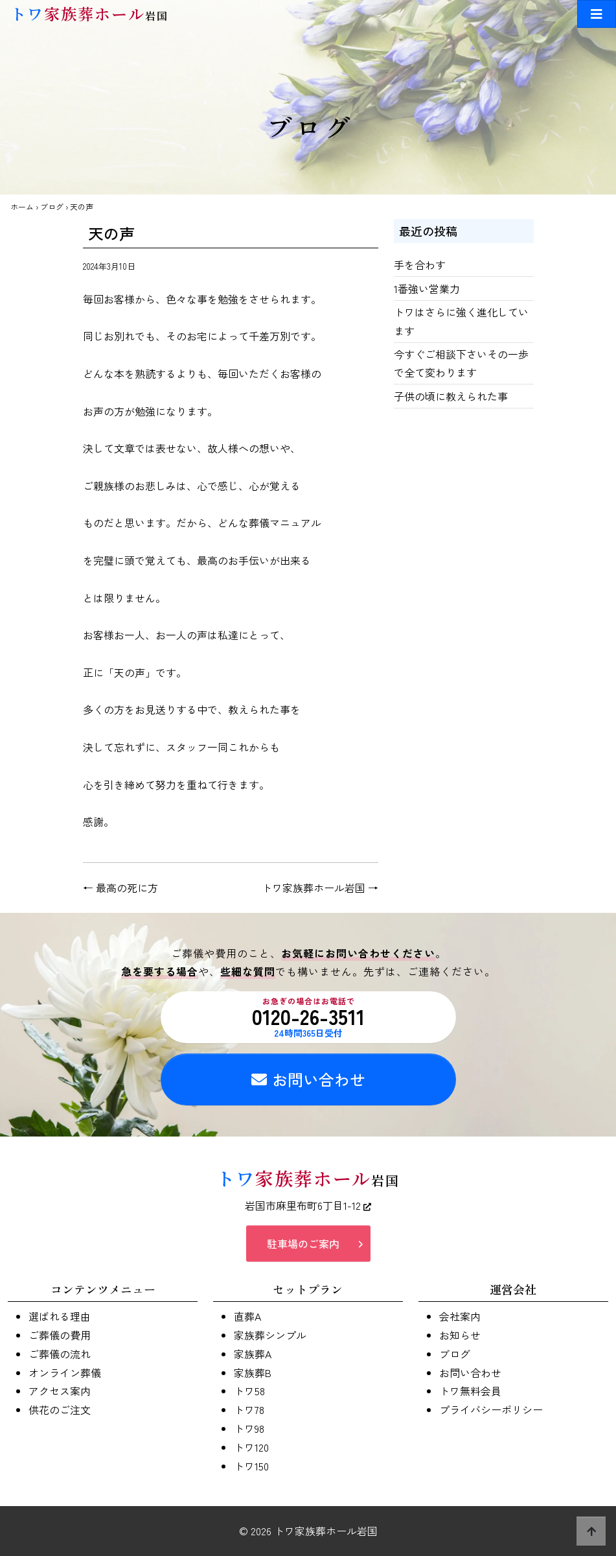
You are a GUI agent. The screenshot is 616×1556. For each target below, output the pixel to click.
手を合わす (420, 264)
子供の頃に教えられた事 (451, 396)
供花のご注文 (60, 1409)
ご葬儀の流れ (60, 1354)
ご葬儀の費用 (60, 1335)
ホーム (22, 206)
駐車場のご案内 (303, 1243)
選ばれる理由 (60, 1316)
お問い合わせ (308, 1079)
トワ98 (249, 1428)
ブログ (51, 206)
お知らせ (460, 1335)
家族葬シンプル (270, 1335)
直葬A (247, 1316)
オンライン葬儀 (65, 1372)
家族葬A (252, 1354)
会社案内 (460, 1316)
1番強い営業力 (427, 288)
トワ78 (249, 1409)
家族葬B (252, 1372)
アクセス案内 (60, 1390)
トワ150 (251, 1466)
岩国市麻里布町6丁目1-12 (308, 1205)
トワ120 (251, 1447)
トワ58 (249, 1390)
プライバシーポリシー (491, 1409)
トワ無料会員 (470, 1390)
